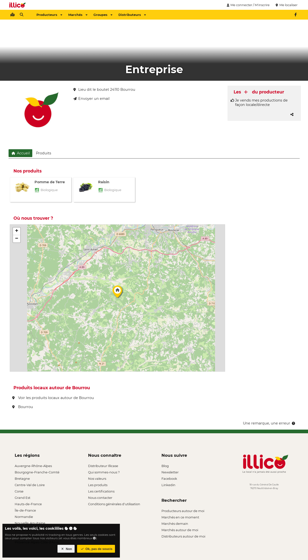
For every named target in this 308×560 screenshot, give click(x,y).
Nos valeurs (97, 478)
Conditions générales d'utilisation (114, 504)
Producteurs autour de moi (182, 511)
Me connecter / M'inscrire (248, 5)
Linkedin (168, 485)
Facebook (169, 478)
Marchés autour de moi (179, 530)
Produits (43, 153)
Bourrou (22, 407)
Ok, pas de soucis (96, 549)
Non (66, 549)
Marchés (77, 15)
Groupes (102, 15)
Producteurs (49, 15)
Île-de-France (25, 510)
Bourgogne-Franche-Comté (37, 472)
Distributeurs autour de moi (183, 536)
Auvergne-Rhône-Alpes (33, 466)
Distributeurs (132, 15)
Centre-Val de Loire (30, 485)
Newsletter (170, 472)
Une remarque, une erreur (269, 423)
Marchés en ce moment (180, 517)
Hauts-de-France (28, 504)
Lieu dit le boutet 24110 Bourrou (104, 89)
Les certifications (101, 491)
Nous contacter (100, 498)
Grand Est (22, 498)
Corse (19, 491)
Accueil (20, 153)
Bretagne (22, 478)
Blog (165, 466)
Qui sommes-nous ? (104, 472)
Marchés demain (174, 524)
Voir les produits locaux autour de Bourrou (53, 398)
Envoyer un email (91, 98)
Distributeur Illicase (103, 466)
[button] (117, 293)
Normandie (24, 517)
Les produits (97, 485)
